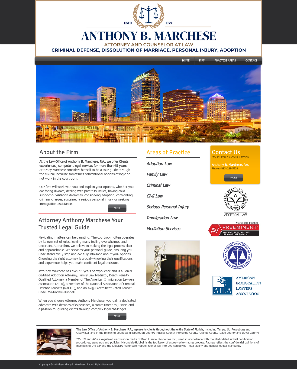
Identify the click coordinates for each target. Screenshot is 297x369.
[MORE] (117, 208)
